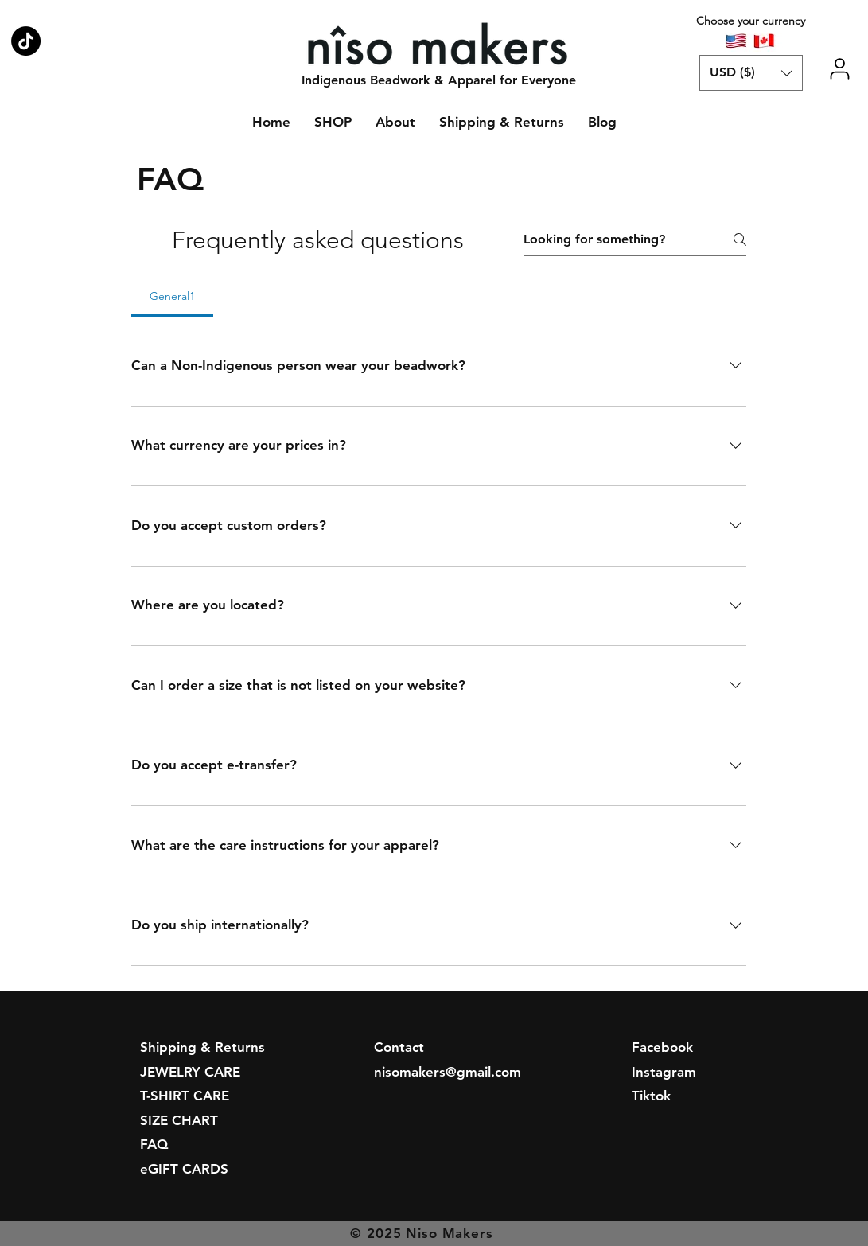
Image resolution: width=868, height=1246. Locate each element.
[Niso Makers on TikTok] (26, 41)
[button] (751, 73)
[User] (840, 69)
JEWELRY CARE (190, 1072)
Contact (399, 1047)
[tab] (172, 296)
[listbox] (751, 73)
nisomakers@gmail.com (447, 1072)
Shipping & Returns (202, 1047)
